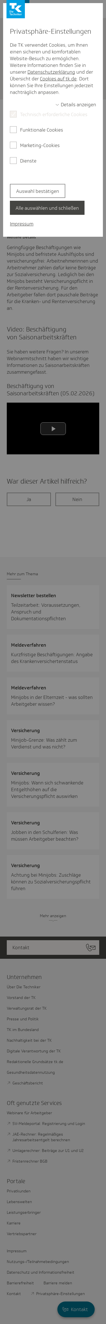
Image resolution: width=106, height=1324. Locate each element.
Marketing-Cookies (40, 145)
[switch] (75, 104)
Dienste (28, 161)
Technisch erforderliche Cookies (53, 114)
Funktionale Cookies (41, 130)
